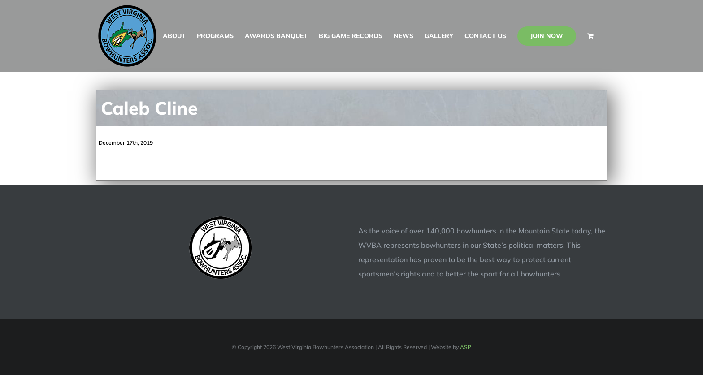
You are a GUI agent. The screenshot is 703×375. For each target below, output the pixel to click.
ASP (465, 347)
